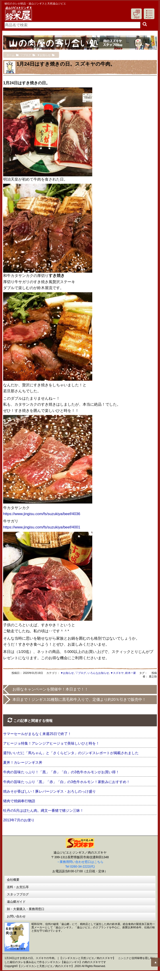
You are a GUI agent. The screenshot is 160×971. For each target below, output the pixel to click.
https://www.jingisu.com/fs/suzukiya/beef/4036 (41, 514)
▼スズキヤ (117, 673)
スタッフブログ (18, 894)
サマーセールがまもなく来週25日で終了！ (37, 734)
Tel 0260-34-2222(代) (80, 866)
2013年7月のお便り (19, 820)
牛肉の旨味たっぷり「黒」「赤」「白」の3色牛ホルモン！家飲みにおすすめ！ (66, 782)
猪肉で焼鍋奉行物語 (19, 801)
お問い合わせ (16, 916)
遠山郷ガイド (16, 901)
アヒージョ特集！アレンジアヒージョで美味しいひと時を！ (51, 743)
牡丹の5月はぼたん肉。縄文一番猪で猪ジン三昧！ (43, 810)
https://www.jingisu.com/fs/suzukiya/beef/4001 (41, 527)
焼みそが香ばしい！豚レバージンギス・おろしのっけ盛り (49, 791)
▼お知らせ (67, 673)
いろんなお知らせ (98, 673)
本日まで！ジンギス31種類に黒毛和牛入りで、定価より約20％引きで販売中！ (79, 699)
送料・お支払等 (18, 887)
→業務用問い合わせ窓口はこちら (80, 862)
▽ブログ (80, 673)
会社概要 (13, 879)
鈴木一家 (130, 673)
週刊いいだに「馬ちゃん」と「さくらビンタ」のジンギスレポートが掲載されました (71, 753)
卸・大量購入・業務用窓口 (25, 909)
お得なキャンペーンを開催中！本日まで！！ (50, 689)
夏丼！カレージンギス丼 (22, 762)
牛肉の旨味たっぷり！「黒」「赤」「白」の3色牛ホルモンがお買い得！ (61, 772)
